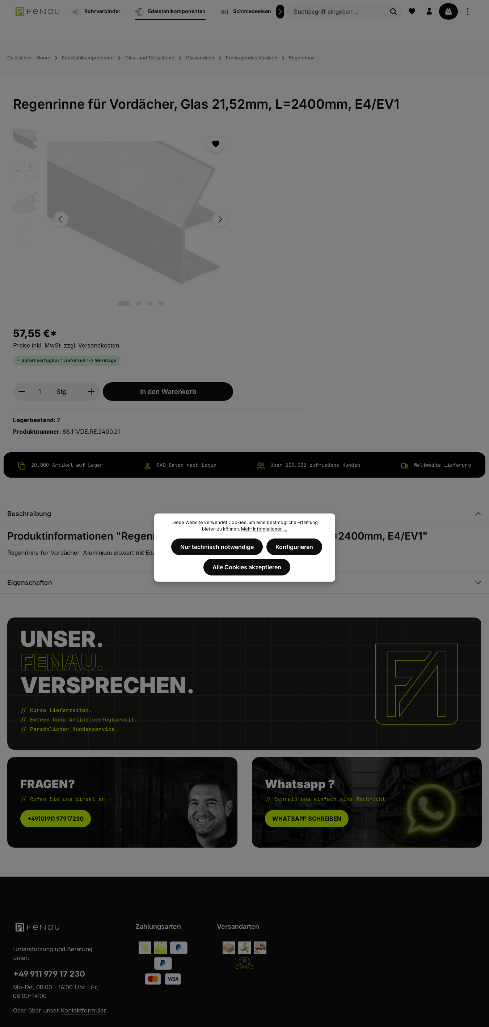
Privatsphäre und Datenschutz (331, 1006)
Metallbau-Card (433, 1016)
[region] (105, 204)
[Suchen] (391, 11)
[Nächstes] (278, 11)
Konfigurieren (294, 546)
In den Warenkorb (367, 192)
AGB (230, 1006)
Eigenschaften (29, 427)
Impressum (206, 1006)
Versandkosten (306, 990)
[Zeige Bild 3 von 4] (132, 273)
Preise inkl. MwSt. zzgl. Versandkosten (265, 146)
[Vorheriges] (60, 204)
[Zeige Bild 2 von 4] (120, 273)
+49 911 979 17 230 (49, 818)
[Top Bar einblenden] (467, 11)
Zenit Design (141, 1011)
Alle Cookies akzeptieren (246, 566)
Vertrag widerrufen (244, 970)
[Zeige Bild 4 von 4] (143, 273)
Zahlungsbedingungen (401, 1006)
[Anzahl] (239, 192)
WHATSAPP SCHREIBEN (306, 662)
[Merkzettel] (409, 11)
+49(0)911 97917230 (56, 662)
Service (467, 1016)
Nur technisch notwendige (217, 546)
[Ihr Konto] (428, 11)
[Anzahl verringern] (220, 192)
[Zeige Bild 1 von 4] (105, 273)
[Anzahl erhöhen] (290, 192)
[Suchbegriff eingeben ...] (333, 11)
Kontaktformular (83, 854)
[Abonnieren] (424, 894)
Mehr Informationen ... (264, 529)
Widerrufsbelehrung (265, 1006)
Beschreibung (29, 358)
